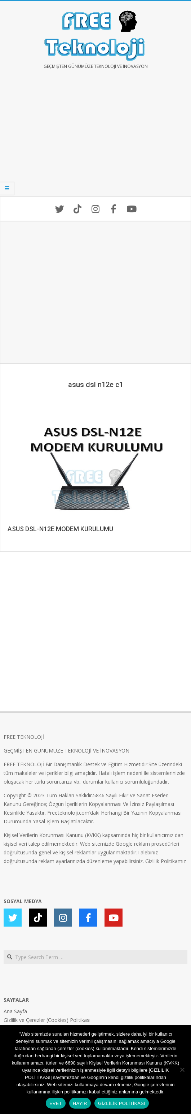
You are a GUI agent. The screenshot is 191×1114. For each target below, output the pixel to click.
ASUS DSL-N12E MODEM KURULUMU (60, 529)
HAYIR (80, 1103)
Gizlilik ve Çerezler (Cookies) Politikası (47, 1020)
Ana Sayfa (15, 1011)
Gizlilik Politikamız (165, 861)
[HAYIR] (182, 1069)
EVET (55, 1103)
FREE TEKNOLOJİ (24, 736)
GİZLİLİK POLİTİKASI (121, 1103)
